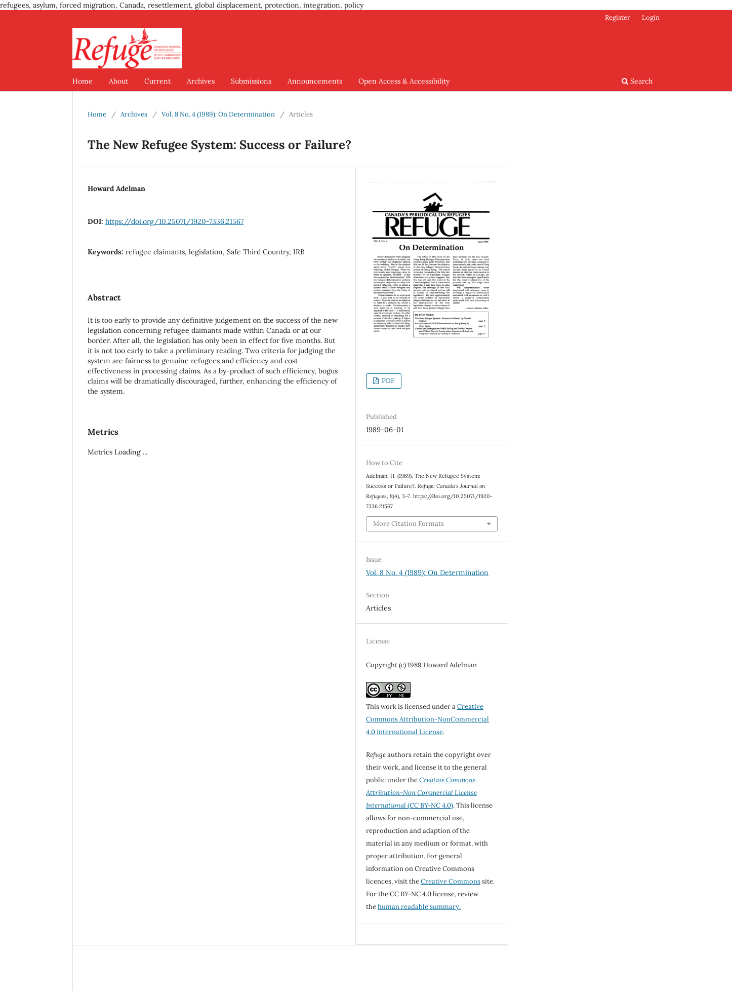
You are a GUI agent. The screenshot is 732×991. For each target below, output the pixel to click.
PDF (387, 380)
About (118, 81)
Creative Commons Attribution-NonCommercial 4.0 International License (427, 719)
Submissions (251, 81)
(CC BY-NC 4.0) (421, 793)
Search (637, 81)
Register (617, 17)
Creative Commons (450, 881)
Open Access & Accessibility (404, 81)
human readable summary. (419, 906)
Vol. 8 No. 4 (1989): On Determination (218, 114)
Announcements (315, 81)
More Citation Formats (408, 523)
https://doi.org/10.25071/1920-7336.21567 (174, 221)
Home (82, 81)
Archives (201, 81)
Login (651, 17)
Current (157, 81)
